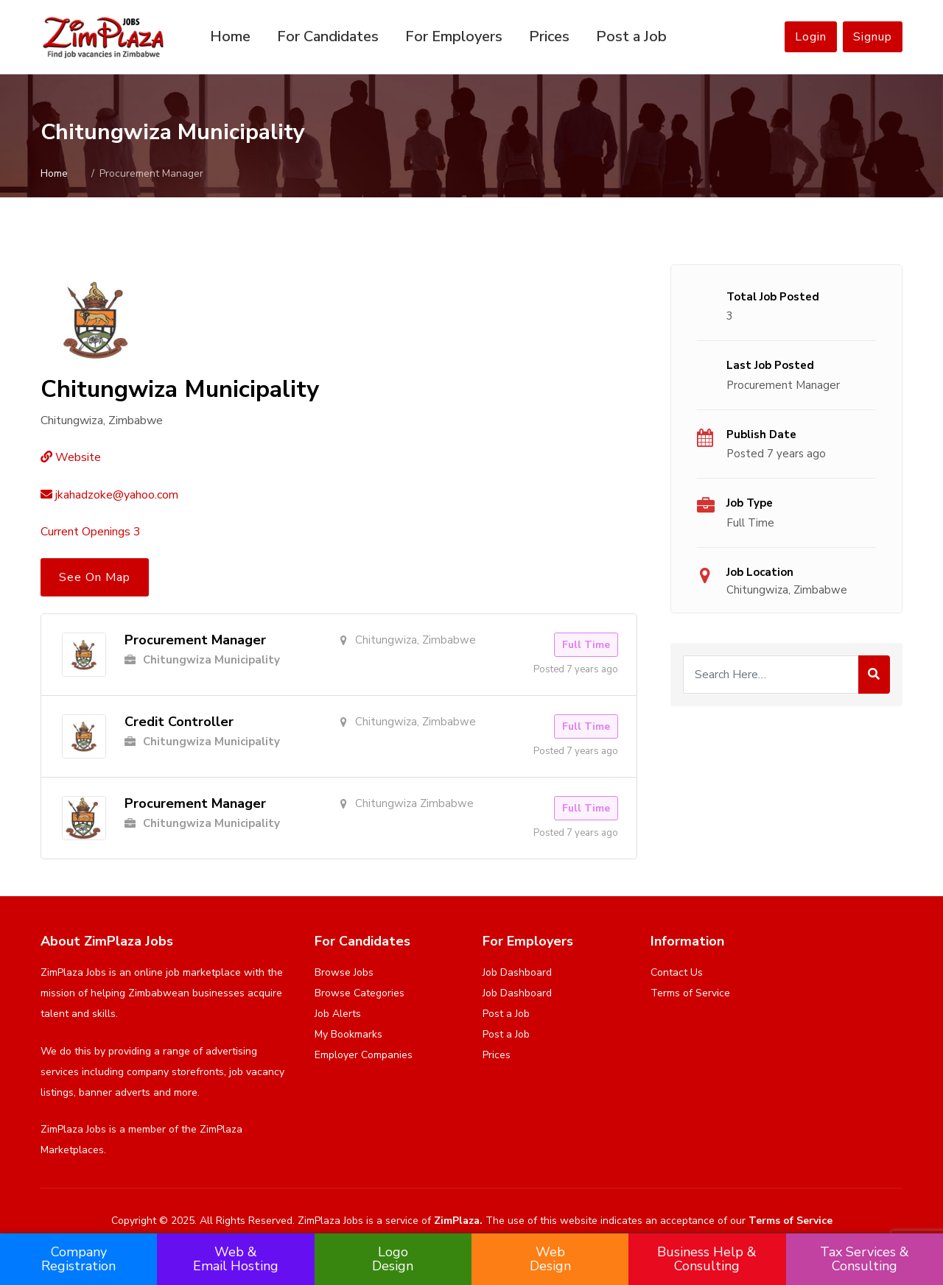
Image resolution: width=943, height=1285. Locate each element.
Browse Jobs (344, 972)
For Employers (453, 36)
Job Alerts (338, 1014)
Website (71, 457)
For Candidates (328, 36)
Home (230, 36)
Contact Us (677, 972)
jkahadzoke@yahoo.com (109, 495)
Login (811, 37)
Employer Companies (364, 1055)
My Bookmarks (348, 1034)
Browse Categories (359, 993)
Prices (549, 36)
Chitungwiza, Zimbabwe (786, 589)
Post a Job (631, 36)
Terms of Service (690, 993)
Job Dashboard (517, 972)
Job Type (749, 503)
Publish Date (761, 434)
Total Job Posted (772, 296)
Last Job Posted (770, 365)
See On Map (94, 577)
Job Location (759, 572)
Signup (872, 37)
